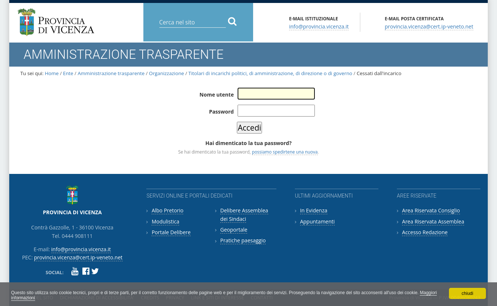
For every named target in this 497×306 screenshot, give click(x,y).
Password (221, 111)
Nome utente (217, 94)
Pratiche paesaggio (243, 240)
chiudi (467, 293)
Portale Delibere (171, 232)
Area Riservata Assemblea (433, 221)
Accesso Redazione (424, 232)
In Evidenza (313, 210)
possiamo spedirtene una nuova (285, 152)
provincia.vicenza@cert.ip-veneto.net (429, 26)
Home (52, 73)
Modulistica (165, 221)
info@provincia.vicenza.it (319, 26)
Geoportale (233, 229)
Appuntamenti (317, 221)
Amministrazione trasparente (111, 73)
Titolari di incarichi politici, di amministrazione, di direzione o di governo (270, 73)
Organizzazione (167, 73)
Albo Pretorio (167, 210)
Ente (68, 73)
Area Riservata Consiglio (431, 210)
